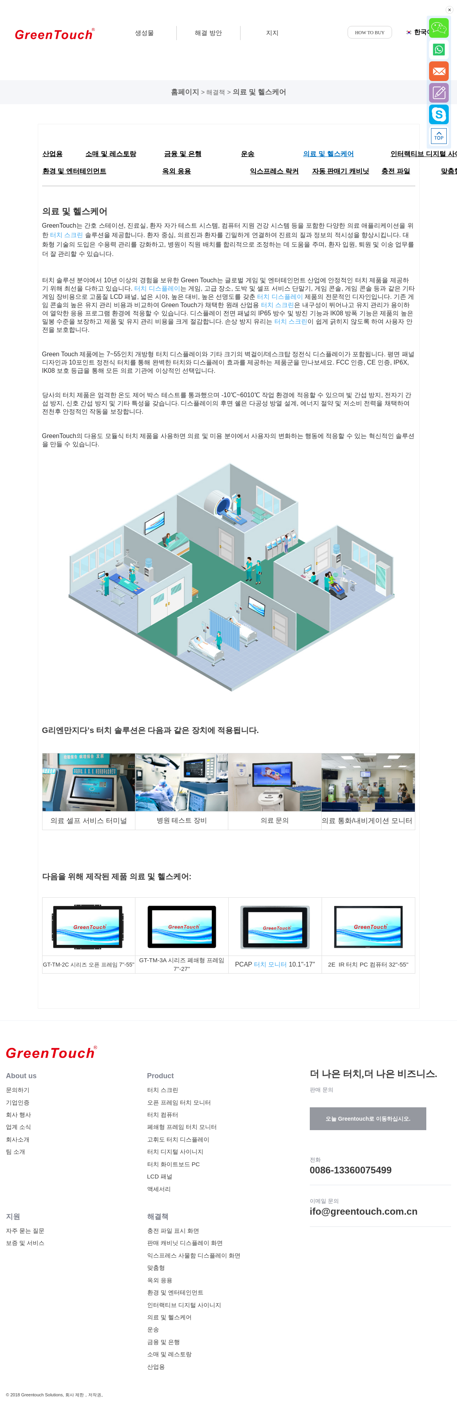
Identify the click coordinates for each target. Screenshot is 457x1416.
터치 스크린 (162, 1089)
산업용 (156, 1366)
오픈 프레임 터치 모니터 (179, 1102)
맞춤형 (156, 1267)
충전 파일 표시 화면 (173, 1230)
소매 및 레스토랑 (169, 1354)
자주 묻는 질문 (25, 1230)
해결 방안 (208, 32)
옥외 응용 (159, 1280)
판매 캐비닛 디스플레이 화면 (185, 1242)
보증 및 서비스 (25, 1242)
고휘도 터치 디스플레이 (178, 1139)
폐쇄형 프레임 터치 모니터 (182, 1126)
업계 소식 (18, 1126)
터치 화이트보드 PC (173, 1164)
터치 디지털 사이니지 (175, 1151)
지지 (272, 32)
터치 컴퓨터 (162, 1114)
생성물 (144, 32)
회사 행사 (18, 1114)
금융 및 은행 (163, 1342)
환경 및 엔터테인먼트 (175, 1292)
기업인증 (18, 1102)
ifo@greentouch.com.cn (364, 1211)
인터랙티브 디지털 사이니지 (184, 1305)
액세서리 (159, 1189)
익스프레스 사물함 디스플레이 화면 (194, 1255)
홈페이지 (185, 92)
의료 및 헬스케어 (259, 92)
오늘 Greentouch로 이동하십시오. (368, 1119)
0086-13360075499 (351, 1170)
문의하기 (18, 1089)
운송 (153, 1329)
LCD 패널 (159, 1176)
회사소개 (18, 1139)
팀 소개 (15, 1151)
